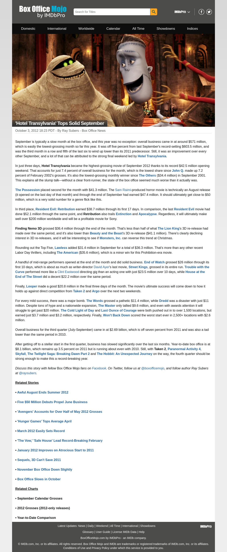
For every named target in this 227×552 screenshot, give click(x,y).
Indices (192, 29)
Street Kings (138, 267)
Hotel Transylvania (152, 156)
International (56, 29)
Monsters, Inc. (110, 238)
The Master (106, 305)
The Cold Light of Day (77, 310)
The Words (94, 301)
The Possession (27, 190)
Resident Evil (184, 209)
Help (141, 532)
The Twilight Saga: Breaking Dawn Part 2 (58, 354)
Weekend (102, 525)
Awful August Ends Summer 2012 (42, 392)
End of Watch (154, 262)
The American (67, 252)
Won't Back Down (116, 315)
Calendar (113, 29)
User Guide (103, 532)
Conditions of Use (74, 548)
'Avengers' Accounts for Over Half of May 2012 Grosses (59, 411)
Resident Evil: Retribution (55, 209)
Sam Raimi (123, 190)
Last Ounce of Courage (119, 310)
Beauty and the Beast (106, 233)
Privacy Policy (100, 548)
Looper (31, 286)
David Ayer (101, 267)
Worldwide (86, 29)
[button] (181, 11)
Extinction (123, 214)
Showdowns (166, 29)
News (81, 525)
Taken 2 (79, 291)
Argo (95, 291)
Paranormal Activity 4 (184, 349)
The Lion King (168, 228)
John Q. (178, 170)
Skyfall (20, 354)
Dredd (163, 301)
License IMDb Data (124, 532)
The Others (147, 175)
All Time (138, 29)
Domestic (28, 29)
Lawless (61, 247)
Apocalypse (148, 214)
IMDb (130, 538)
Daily (91, 525)
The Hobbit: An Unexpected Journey (124, 354)
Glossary (88, 532)
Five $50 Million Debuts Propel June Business (52, 402)
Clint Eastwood (68, 272)
